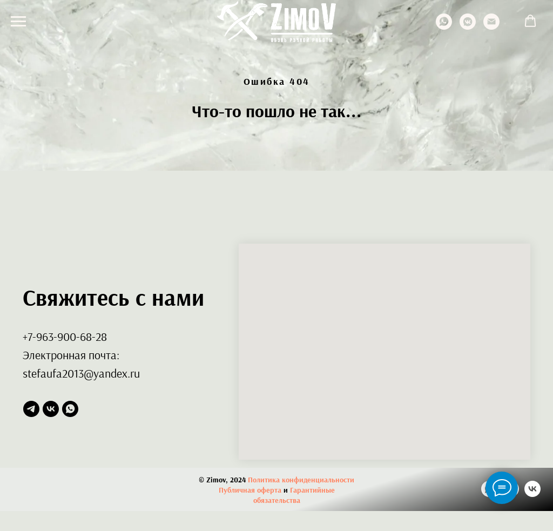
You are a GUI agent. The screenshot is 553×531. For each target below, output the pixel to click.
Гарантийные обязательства (294, 495)
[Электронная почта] (491, 26)
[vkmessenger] (468, 26)
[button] (530, 21)
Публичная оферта (250, 490)
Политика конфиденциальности (301, 479)
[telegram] (31, 409)
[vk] (51, 409)
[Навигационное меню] (18, 21)
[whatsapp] (444, 26)
